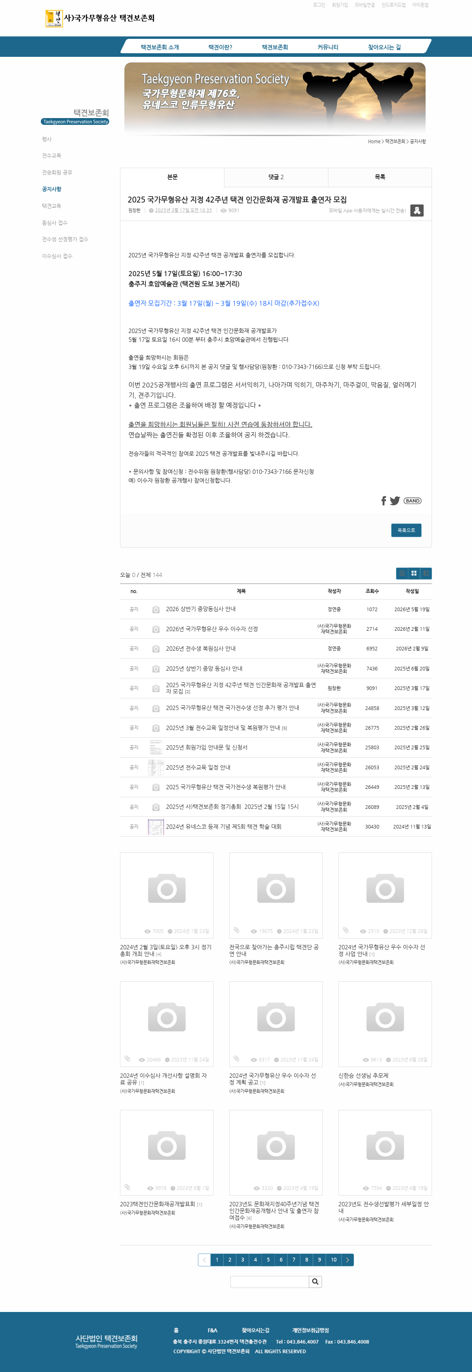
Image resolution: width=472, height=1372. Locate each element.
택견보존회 (275, 47)
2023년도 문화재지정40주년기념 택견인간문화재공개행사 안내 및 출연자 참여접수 (274, 1211)
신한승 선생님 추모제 (363, 1075)
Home (374, 141)
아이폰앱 (420, 5)
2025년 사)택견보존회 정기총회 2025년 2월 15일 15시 (232, 806)
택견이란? (220, 47)
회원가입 (340, 5)
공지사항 (51, 189)
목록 (380, 177)
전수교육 (51, 155)
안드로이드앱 (394, 5)
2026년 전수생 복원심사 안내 (201, 648)
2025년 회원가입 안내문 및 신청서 (207, 747)
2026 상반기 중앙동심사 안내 (201, 609)
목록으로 (406, 530)
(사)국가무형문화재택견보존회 (147, 962)
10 (333, 1259)
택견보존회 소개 (160, 47)
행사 (47, 139)
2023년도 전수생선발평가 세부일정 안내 (383, 1207)
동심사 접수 (55, 223)
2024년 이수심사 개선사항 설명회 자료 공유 (163, 1078)
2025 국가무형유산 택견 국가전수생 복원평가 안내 (226, 787)
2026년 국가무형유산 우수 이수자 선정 (212, 629)
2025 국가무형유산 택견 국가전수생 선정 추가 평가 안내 (232, 707)
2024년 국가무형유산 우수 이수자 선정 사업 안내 (381, 950)
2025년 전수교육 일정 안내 (199, 767)
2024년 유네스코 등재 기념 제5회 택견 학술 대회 (224, 826)
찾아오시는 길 (384, 47)
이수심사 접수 (57, 256)
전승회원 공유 (57, 172)
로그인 (319, 5)
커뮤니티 (328, 47)
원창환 (134, 210)
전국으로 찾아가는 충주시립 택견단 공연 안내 (274, 950)
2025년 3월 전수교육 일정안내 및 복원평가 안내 (223, 727)
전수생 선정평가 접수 (65, 239)
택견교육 (51, 206)
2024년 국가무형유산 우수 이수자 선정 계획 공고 (272, 1078)
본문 (172, 177)
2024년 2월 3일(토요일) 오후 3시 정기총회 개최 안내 (166, 950)
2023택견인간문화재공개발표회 (161, 1204)
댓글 (276, 177)
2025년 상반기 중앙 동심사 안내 (204, 668)
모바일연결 (365, 5)
